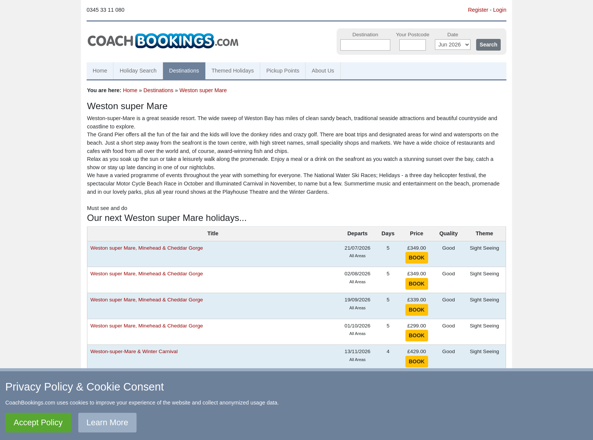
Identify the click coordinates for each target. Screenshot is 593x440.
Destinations (184, 71)
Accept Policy (38, 422)
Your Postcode (412, 34)
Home (100, 71)
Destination (365, 34)
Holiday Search (138, 71)
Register (478, 10)
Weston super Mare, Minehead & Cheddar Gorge (146, 248)
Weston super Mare (203, 90)
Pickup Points (282, 71)
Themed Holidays (232, 71)
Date (452, 34)
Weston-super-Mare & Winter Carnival (134, 351)
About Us (323, 71)
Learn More (107, 422)
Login (499, 10)
